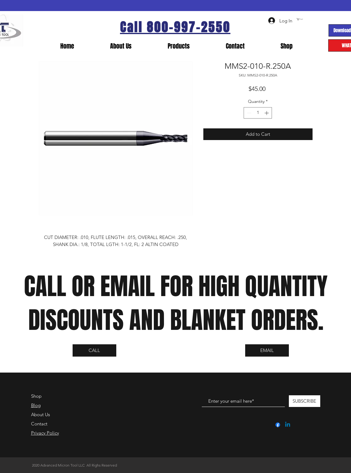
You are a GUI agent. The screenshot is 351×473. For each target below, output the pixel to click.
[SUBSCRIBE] (304, 401)
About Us (40, 414)
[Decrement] (248, 113)
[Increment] (267, 113)
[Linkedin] (288, 425)
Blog (36, 405)
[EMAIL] (267, 350)
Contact (39, 424)
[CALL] (94, 350)
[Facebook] (278, 425)
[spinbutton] (257, 113)
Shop (36, 396)
